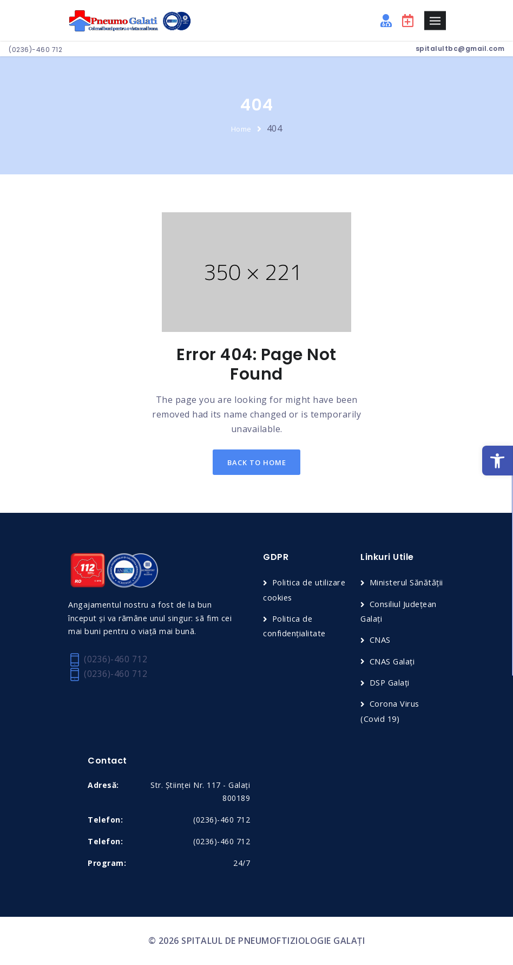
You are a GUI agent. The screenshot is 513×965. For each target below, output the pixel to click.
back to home (256, 462)
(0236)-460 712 (35, 49)
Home (241, 129)
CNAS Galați (393, 661)
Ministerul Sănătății (407, 583)
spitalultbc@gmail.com (460, 48)
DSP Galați (390, 682)
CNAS (380, 640)
